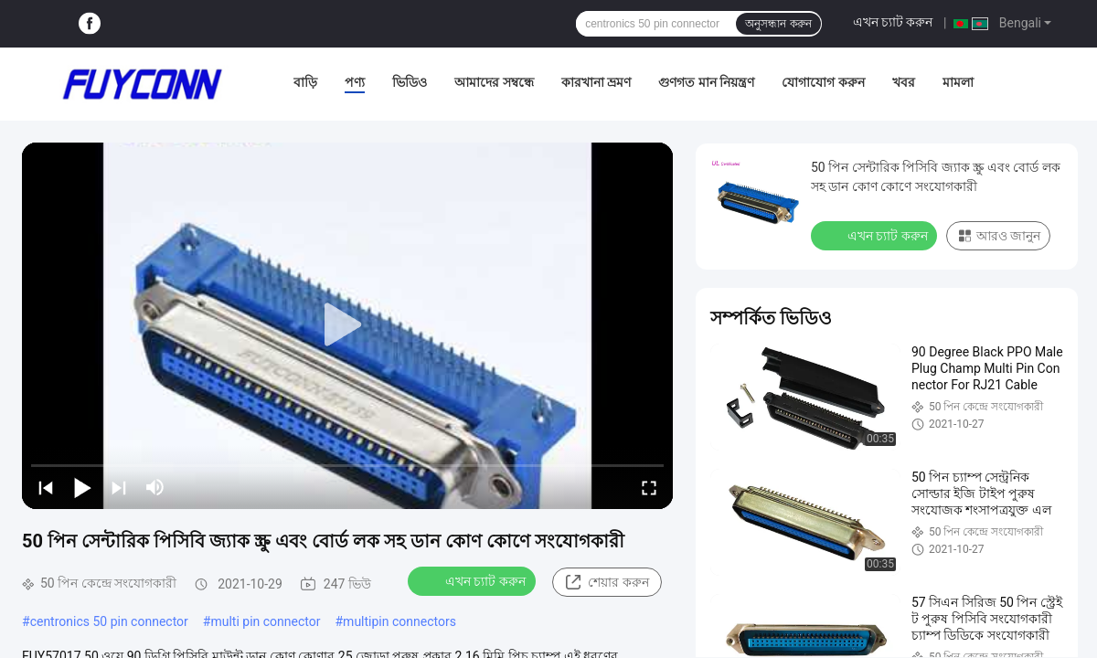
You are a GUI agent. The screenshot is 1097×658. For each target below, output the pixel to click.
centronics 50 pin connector (109, 621)
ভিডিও (409, 82)
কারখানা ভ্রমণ (596, 82)
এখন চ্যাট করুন (893, 22)
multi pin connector (265, 621)
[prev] (45, 487)
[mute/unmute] (155, 487)
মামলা (958, 82)
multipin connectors (399, 621)
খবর (903, 82)
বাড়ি (305, 82)
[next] (119, 487)
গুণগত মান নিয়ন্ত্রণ (706, 82)
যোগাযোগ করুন (823, 82)
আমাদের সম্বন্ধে (493, 82)
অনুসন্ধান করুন (778, 23)
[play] (347, 325)
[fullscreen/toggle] (649, 487)
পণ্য (355, 82)
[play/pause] (82, 487)
